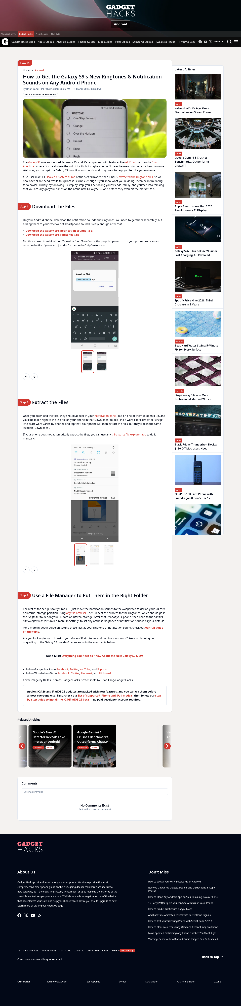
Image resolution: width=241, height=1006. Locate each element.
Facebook (62, 669)
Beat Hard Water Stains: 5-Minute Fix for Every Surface (196, 347)
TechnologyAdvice (56, 981)
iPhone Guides (87, 41)
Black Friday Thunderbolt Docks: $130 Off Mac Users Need (196, 446)
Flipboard (103, 669)
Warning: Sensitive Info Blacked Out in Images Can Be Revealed (183, 939)
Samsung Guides (143, 41)
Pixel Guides (122, 41)
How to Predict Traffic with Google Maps (170, 909)
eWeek (122, 981)
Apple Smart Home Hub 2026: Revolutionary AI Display (194, 208)
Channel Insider (186, 981)
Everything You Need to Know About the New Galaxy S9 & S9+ (102, 656)
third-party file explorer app (128, 434)
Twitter (74, 669)
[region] (95, 300)
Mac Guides (105, 41)
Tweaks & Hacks (165, 41)
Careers (122, 950)
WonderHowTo (8, 34)
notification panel (105, 416)
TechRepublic (93, 981)
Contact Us (65, 950)
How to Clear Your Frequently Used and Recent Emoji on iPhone (183, 927)
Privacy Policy (49, 950)
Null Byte (55, 34)
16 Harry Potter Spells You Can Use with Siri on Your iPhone (180, 903)
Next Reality (42, 34)
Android (120, 24)
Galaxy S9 (34, 162)
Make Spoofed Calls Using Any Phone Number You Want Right (182, 933)
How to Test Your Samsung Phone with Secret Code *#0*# (180, 921)
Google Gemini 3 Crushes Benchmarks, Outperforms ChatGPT (192, 161)
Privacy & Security (189, 41)
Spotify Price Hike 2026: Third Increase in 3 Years (194, 302)
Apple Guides (46, 41)
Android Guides (65, 41)
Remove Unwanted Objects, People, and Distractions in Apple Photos (182, 889)
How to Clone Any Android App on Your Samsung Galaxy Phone (183, 897)
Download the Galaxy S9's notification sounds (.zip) (59, 231)
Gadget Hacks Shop (23, 41)
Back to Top (213, 957)
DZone (217, 981)
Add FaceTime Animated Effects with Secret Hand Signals (179, 915)
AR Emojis (131, 162)
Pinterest (86, 673)
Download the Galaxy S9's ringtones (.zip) (53, 235)
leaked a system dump (61, 177)
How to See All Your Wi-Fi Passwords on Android (174, 881)
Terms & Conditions (28, 950)
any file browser (76, 613)
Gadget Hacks (26, 34)
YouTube (85, 669)
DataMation (151, 981)
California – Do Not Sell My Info (91, 950)
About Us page (55, 905)
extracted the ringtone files (136, 177)
